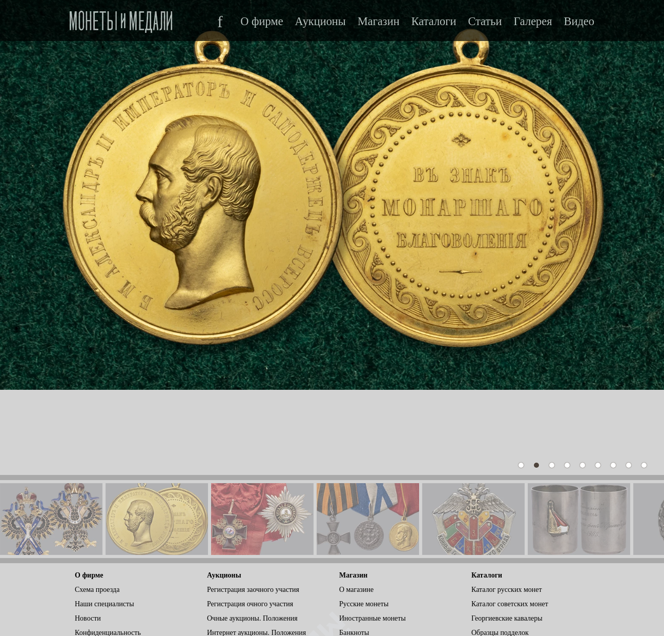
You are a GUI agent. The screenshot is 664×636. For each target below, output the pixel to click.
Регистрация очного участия (250, 521)
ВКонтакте (92, 564)
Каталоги (434, 21)
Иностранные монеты (372, 535)
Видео (579, 21)
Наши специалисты (104, 521)
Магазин (379, 21)
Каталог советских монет (509, 521)
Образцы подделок (500, 549)
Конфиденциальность (108, 549)
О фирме (261, 21)
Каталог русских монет (506, 506)
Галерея (532, 21)
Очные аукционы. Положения (252, 535)
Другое (350, 578)
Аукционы (320, 21)
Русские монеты (363, 521)
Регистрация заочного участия (253, 506)
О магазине (356, 506)
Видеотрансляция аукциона (249, 578)
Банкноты (354, 549)
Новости (88, 535)
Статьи (485, 21)
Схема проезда (97, 506)
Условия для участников (244, 564)
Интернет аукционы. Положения (256, 549)
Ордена (350, 564)
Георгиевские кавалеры (507, 535)
